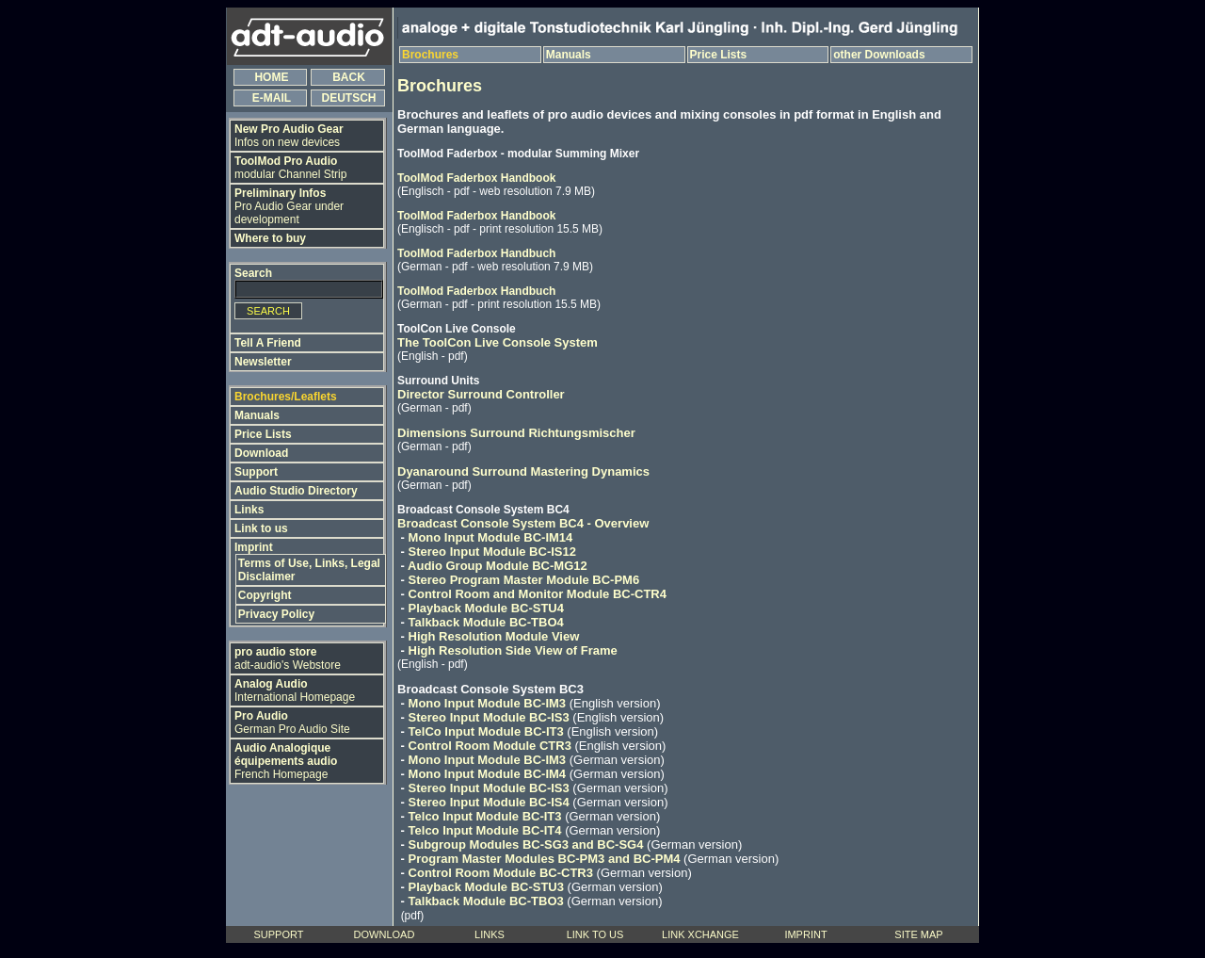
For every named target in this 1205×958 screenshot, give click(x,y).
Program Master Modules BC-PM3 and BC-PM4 (545, 859)
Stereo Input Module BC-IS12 (492, 551)
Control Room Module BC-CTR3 (501, 873)
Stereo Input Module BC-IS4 (489, 802)
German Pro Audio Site (292, 722)
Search (253, 273)
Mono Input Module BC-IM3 (488, 703)
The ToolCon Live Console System (497, 342)
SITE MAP (918, 934)
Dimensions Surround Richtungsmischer (516, 433)
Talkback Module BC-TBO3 (486, 901)
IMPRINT (805, 934)
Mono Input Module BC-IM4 (488, 774)
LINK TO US (595, 934)
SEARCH (268, 311)
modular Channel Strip (290, 167)
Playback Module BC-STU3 (486, 887)
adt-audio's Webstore (287, 658)
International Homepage (294, 690)
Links (249, 509)
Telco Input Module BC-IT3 (485, 816)
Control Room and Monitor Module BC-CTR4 (538, 594)
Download (261, 453)
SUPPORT (279, 934)
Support (256, 472)
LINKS (489, 934)
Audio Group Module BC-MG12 (497, 566)
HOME (271, 77)
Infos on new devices (289, 135)
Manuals (257, 415)
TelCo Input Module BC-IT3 (486, 731)
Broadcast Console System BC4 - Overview (523, 523)
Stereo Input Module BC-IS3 (489, 717)
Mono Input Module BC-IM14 (491, 537)
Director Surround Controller (481, 394)
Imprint (253, 547)
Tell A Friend (267, 342)
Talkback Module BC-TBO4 (486, 622)
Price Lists (263, 434)
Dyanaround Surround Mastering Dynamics (523, 471)
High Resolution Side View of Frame (513, 650)
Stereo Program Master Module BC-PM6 (524, 580)
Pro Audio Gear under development (289, 206)
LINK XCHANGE (700, 934)
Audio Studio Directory (296, 490)
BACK (348, 77)
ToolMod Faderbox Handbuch (476, 253)
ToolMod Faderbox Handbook (476, 178)
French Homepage (285, 761)
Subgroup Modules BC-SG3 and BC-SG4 (526, 844)
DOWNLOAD (384, 934)
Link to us (261, 528)
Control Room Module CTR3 (490, 746)
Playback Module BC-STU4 (486, 608)
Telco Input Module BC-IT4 (485, 830)
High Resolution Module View (494, 636)
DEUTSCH (349, 98)
